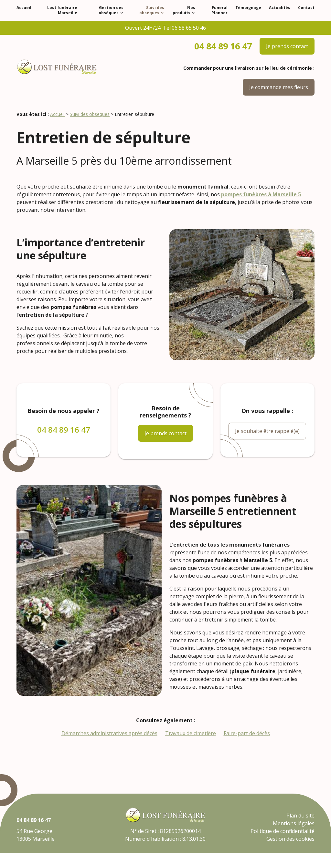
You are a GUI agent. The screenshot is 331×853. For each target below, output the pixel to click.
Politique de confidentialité (283, 831)
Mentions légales (294, 823)
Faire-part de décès (247, 733)
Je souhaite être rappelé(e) (267, 431)
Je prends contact (287, 46)
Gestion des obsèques (111, 10)
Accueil (23, 7)
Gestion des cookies (290, 838)
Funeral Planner (219, 10)
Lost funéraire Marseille (62, 10)
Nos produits (184, 10)
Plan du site (300, 815)
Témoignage (248, 7)
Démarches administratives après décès (109, 733)
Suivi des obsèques (151, 10)
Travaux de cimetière (190, 733)
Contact (306, 7)
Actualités (279, 7)
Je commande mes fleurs (278, 87)
